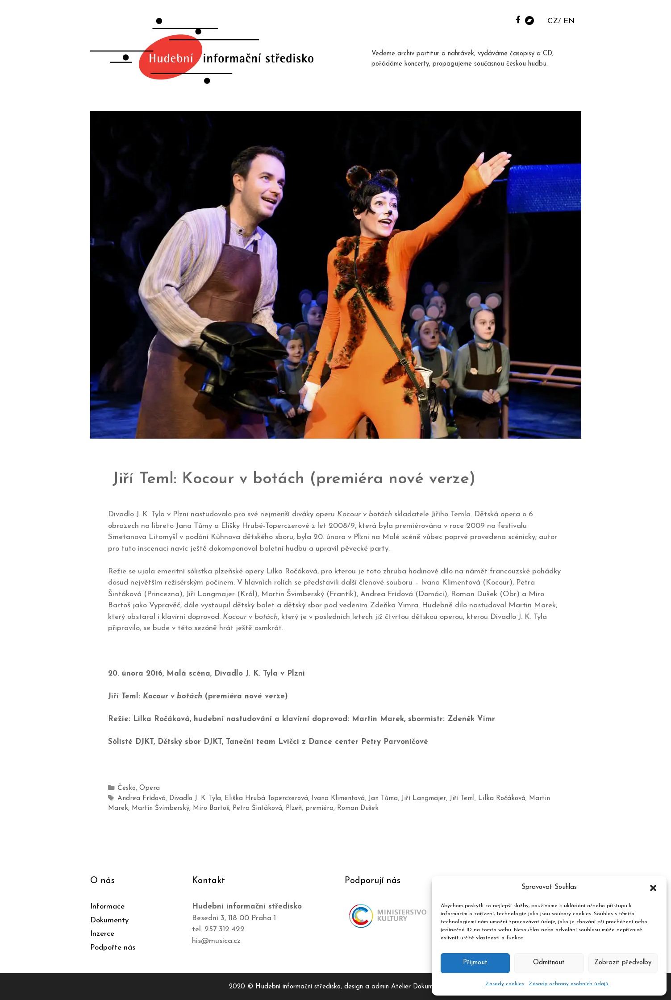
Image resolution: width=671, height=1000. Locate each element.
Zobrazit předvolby (622, 962)
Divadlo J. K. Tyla (190, 798)
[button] (653, 887)
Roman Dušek (319, 807)
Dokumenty (109, 918)
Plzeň (259, 807)
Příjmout (475, 962)
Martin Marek (521, 798)
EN (569, 21)
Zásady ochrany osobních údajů (568, 984)
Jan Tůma (366, 798)
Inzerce (102, 932)
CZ (552, 21)
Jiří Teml (438, 798)
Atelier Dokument (416, 985)
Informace (107, 905)
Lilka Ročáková (475, 798)
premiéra (283, 807)
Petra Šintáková (225, 807)
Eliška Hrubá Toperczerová (257, 798)
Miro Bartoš (181, 807)
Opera (147, 788)
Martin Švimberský (134, 807)
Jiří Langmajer (403, 798)
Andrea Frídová (139, 798)
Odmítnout (549, 962)
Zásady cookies (504, 984)
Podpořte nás (112, 946)
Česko (126, 788)
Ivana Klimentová (324, 798)
